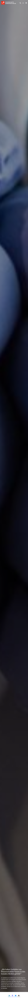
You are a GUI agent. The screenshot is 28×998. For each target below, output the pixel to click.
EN (23, 3)
